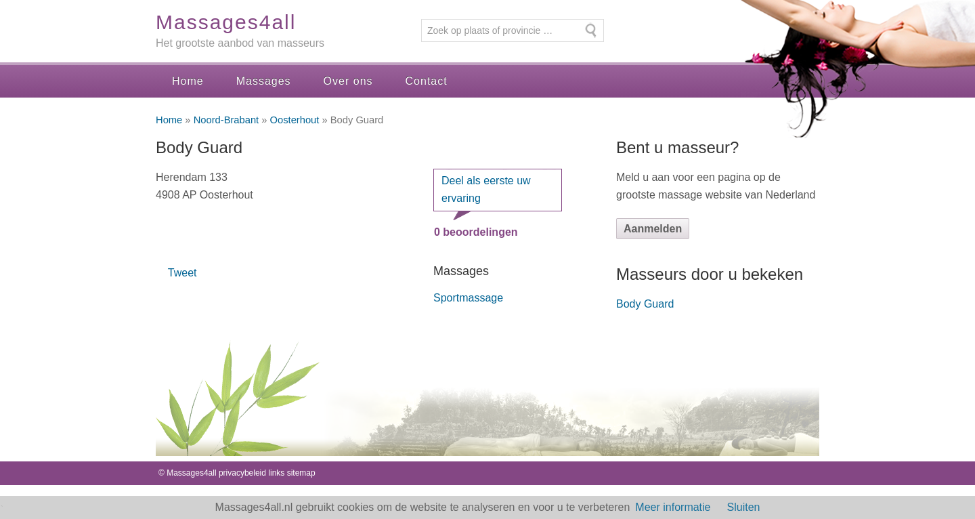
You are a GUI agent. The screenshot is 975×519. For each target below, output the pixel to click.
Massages (263, 81)
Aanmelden (653, 228)
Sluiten (743, 507)
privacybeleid (242, 473)
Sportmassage (468, 298)
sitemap (301, 473)
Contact (427, 81)
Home (188, 81)
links (276, 473)
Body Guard (645, 304)
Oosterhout (295, 120)
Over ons (348, 81)
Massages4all (226, 22)
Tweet (182, 272)
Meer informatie (672, 507)
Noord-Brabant (226, 120)
